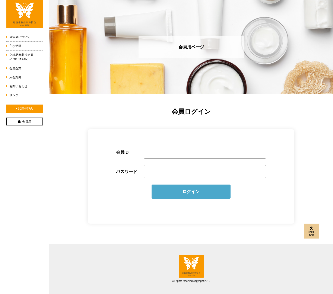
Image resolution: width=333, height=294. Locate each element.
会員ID (122, 152)
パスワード (126, 171)
